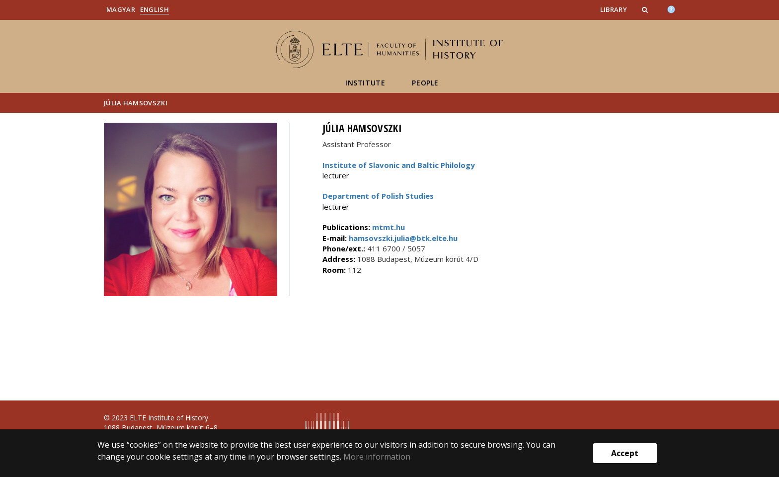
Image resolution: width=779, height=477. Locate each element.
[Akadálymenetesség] (671, 8)
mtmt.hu (388, 227)
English (154, 9)
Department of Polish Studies (378, 196)
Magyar (120, 9)
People (425, 82)
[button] (646, 9)
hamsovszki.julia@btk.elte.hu (402, 238)
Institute (365, 82)
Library (613, 9)
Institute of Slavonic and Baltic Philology (398, 165)
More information (376, 456)
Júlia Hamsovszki (135, 102)
